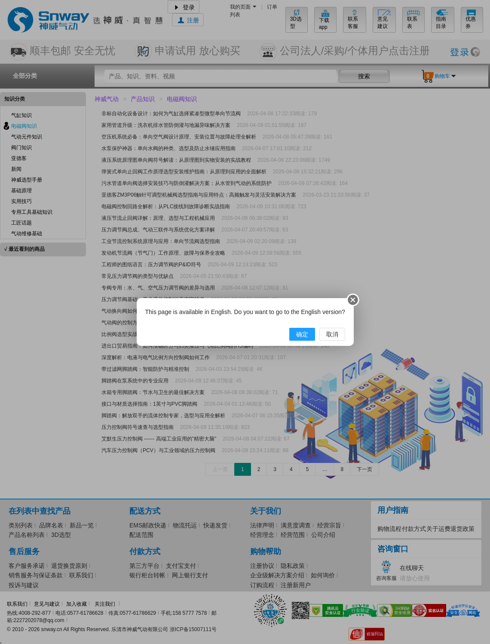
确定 (302, 334)
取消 (332, 334)
